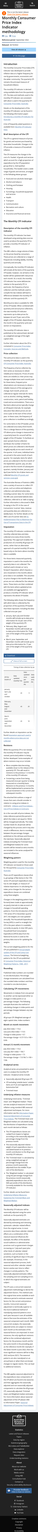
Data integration (19, 1452)
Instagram (20, 1503)
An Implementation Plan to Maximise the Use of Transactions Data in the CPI (18, 519)
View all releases (17, 49)
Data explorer (19, 1449)
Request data (19, 1455)
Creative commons (19, 1519)
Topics (19, 1437)
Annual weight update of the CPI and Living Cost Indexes (17, 952)
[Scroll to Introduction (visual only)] (19, 64)
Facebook (20, 1500)
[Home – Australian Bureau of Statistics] (19, 1420)
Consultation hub (19, 1479)
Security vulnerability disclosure (19, 1485)
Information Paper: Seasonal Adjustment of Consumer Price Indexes (19, 1116)
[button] (5, 4)
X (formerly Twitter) (20, 1507)
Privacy (19, 1528)
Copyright (19, 1522)
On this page (20, 56)
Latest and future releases (19, 1434)
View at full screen (20, 661)
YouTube (20, 1513)
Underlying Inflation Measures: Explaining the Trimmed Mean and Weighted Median (17, 1198)
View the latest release (17, 14)
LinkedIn (20, 1510)
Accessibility (19, 1531)
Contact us (19, 1482)
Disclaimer (19, 1525)
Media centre (19, 1473)
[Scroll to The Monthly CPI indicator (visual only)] (5, 225)
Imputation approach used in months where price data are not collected (17, 738)
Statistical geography (19, 1443)
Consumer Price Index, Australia (16, 104)
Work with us (19, 1469)
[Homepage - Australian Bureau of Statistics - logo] (19, 4)
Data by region (19, 1440)
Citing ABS (19, 1476)
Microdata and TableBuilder (19, 1446)
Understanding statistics (19, 1458)
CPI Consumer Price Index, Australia (17, 363)
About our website (19, 1466)
